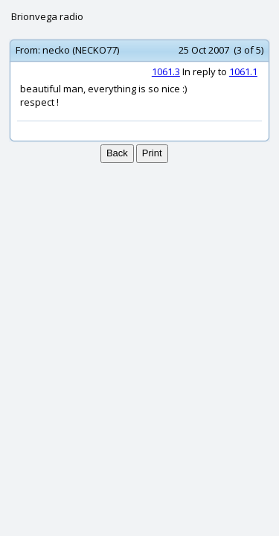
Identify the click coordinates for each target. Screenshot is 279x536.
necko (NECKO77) (80, 50)
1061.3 (166, 71)
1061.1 (243, 71)
